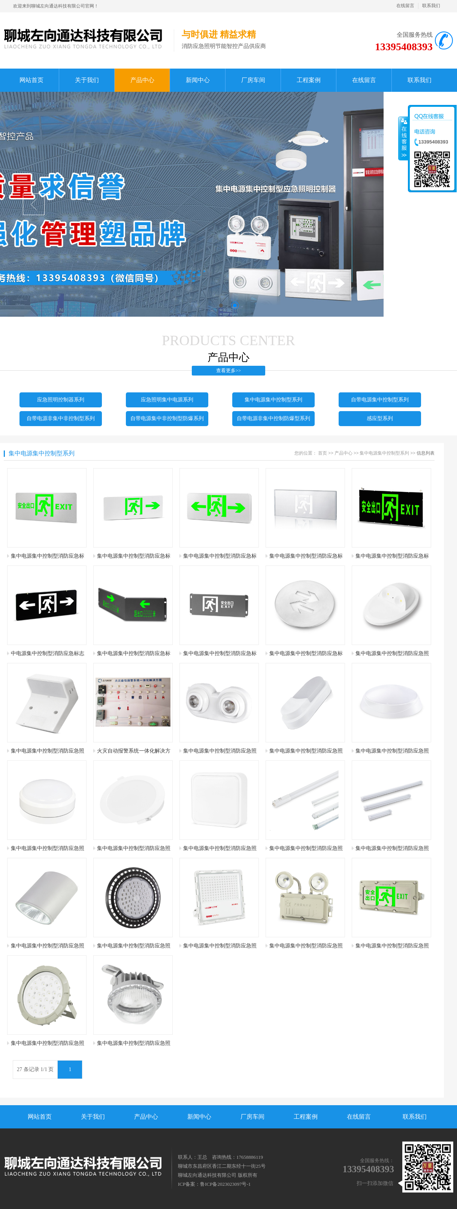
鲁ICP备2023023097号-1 (225, 1184)
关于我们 (93, 1116)
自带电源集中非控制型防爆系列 (167, 418)
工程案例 (306, 1116)
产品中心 (343, 453)
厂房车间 (252, 1116)
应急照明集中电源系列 (167, 400)
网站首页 (40, 1116)
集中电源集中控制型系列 (273, 400)
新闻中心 (199, 1116)
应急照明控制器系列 (60, 400)
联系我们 (431, 5)
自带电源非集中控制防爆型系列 (273, 418)
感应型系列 (380, 418)
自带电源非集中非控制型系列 (61, 418)
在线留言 (405, 5)
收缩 (403, 138)
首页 (322, 453)
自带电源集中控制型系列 (380, 400)
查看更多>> (228, 370)
